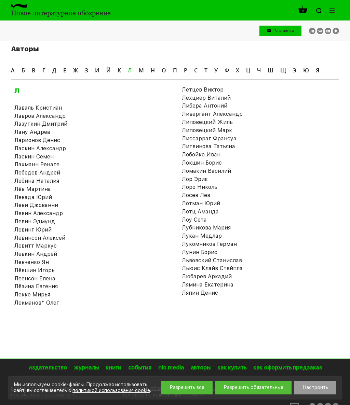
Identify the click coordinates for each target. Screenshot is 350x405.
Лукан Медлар (202, 236)
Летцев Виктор (203, 89)
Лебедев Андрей (37, 172)
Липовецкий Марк (207, 130)
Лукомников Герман (209, 244)
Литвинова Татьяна (208, 146)
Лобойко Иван (201, 154)
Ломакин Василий (206, 171)
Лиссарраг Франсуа (209, 138)
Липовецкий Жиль (207, 122)
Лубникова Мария (206, 227)
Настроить (315, 387)
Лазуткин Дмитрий (40, 124)
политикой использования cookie (111, 390)
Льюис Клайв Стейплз (212, 268)
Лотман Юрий (201, 203)
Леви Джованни (36, 205)
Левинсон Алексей (39, 238)
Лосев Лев (196, 195)
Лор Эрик (195, 179)
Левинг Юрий (33, 229)
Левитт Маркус (35, 245)
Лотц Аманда (200, 211)
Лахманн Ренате (36, 164)
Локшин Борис (202, 162)
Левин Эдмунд (34, 221)
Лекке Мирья (32, 294)
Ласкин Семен (34, 156)
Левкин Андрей (35, 254)
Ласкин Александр (40, 148)
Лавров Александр (40, 116)
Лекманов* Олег (36, 302)
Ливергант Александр (212, 114)
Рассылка (283, 30)
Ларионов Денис (37, 140)
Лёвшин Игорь (34, 270)
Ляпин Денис (200, 293)
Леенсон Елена (34, 278)
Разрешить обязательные (253, 387)
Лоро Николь (199, 187)
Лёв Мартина (32, 189)
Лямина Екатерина (207, 284)
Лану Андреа (32, 132)
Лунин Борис (199, 252)
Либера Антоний (204, 105)
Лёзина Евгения (36, 286)
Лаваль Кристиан (38, 107)
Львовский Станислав (212, 260)
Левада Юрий (33, 197)
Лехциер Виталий (206, 98)
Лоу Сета (194, 220)
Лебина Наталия (36, 181)
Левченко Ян (31, 262)
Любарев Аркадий (207, 276)
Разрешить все (187, 387)
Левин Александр (38, 213)
